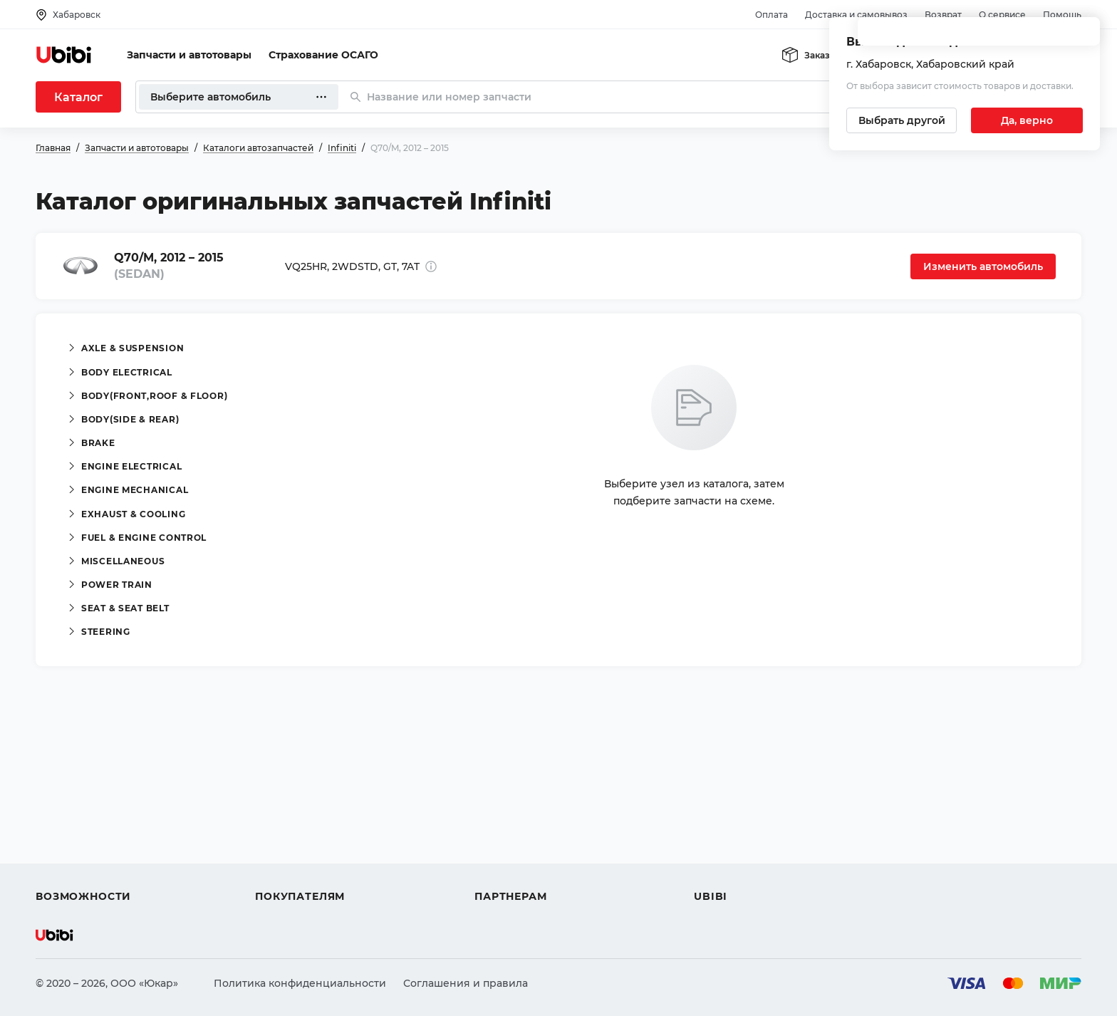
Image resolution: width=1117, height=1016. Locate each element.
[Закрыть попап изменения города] (1082, 36)
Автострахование (83, 819)
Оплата (771, 14)
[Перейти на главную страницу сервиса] (64, 54)
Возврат (943, 14)
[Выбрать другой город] (901, 120)
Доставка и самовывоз (856, 14)
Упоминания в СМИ (746, 870)
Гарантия (280, 870)
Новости (716, 845)
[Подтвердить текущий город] (1027, 120)
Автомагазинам (516, 819)
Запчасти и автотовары (189, 54)
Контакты (719, 819)
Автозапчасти (72, 793)
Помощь (1062, 14)
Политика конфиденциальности (300, 983)
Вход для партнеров (528, 845)
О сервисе (1002, 14)
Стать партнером (519, 870)
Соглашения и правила (465, 983)
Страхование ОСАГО (323, 54)
